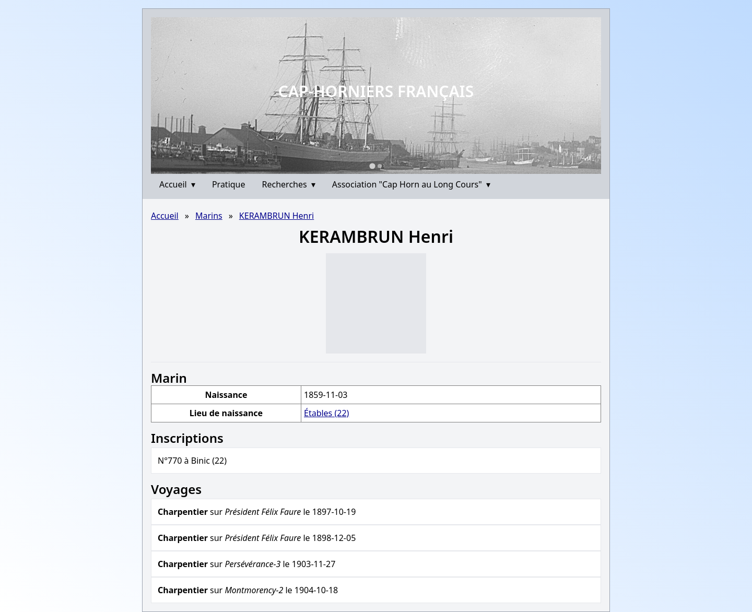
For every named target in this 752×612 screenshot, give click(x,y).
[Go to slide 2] (380, 166)
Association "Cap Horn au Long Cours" (411, 184)
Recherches (288, 184)
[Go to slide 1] (372, 166)
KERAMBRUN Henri (276, 215)
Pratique (228, 184)
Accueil (177, 184)
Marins (208, 215)
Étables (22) (326, 413)
